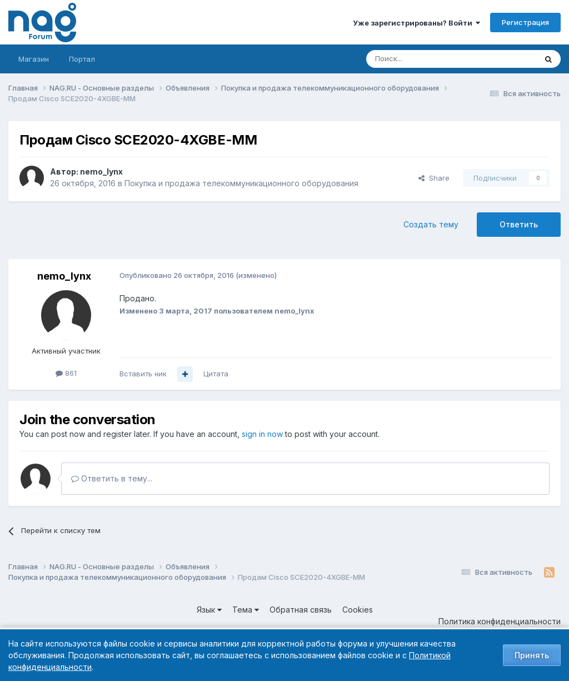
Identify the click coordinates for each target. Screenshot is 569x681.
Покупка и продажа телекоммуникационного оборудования (241, 183)
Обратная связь (300, 609)
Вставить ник (143, 373)
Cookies (357, 609)
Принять (532, 655)
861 (66, 373)
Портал (82, 58)
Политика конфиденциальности (499, 621)
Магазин (33, 58)
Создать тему (430, 224)
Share (434, 177)
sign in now (262, 434)
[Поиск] (420, 59)
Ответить (519, 224)
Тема (245, 609)
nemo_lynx (101, 171)
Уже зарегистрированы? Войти (416, 22)
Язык (209, 609)
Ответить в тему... (111, 478)
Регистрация (525, 22)
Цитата (215, 373)
